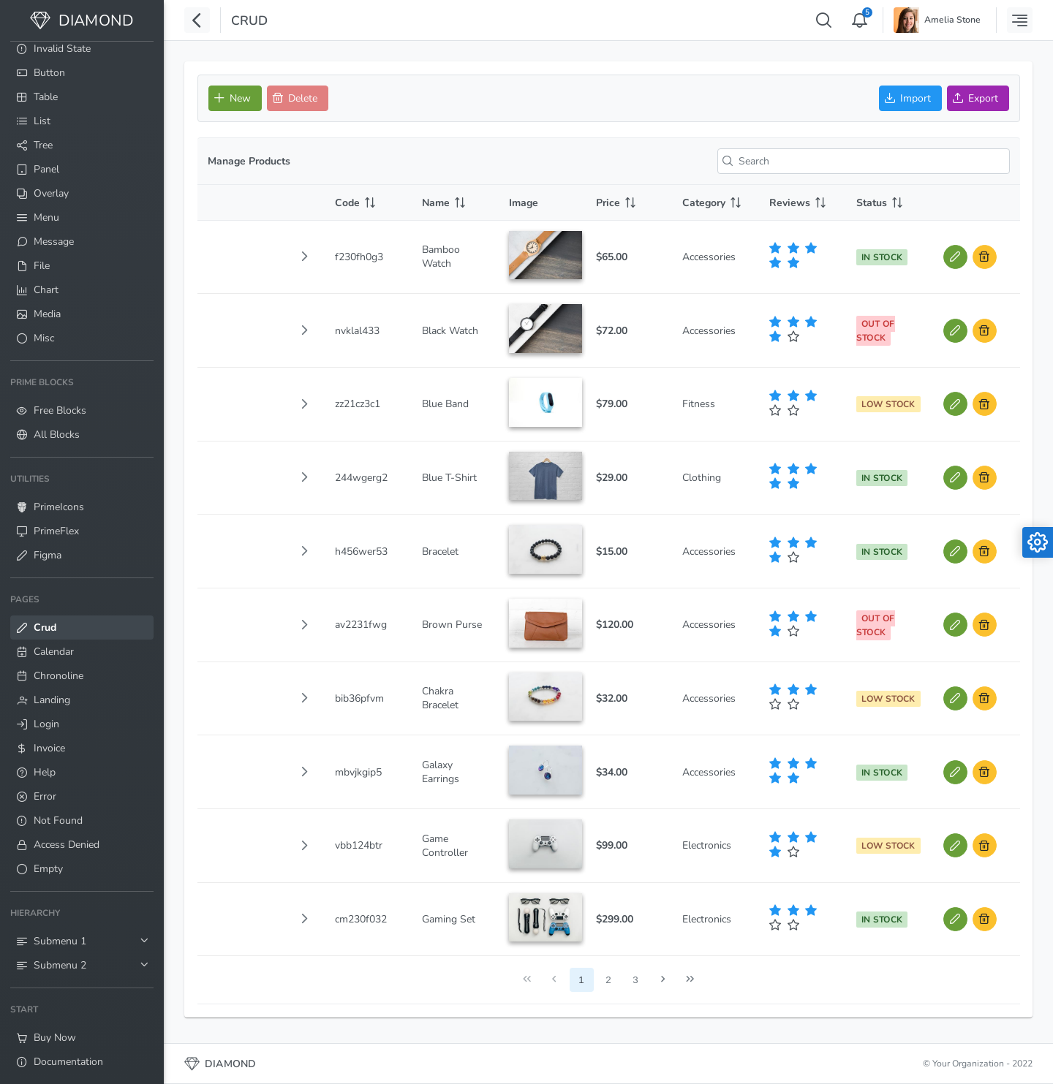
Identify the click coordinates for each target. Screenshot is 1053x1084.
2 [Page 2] (608, 979)
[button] (304, 256)
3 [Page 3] (635, 979)
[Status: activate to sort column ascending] (889, 203)
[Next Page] (663, 980)
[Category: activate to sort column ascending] (715, 203)
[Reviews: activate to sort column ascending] (802, 203)
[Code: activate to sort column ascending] (368, 203)
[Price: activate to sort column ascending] (629, 203)
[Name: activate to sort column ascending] (455, 203)
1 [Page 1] (581, 979)
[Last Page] (690, 980)
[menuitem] (82, 49)
